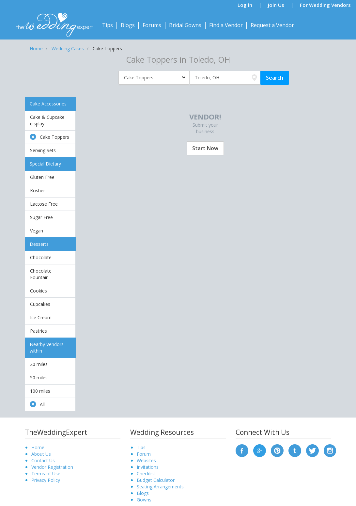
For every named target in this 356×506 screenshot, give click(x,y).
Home (37, 447)
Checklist (146, 473)
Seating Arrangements (160, 486)
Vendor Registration (52, 467)
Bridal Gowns (185, 25)
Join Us (276, 5)
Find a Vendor (226, 25)
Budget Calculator (156, 480)
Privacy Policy (45, 480)
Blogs (128, 25)
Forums (152, 25)
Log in (245, 5)
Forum (144, 454)
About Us (41, 454)
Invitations (148, 467)
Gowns (144, 500)
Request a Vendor (272, 25)
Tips (107, 25)
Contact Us (43, 460)
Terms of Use (45, 473)
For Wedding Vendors (325, 5)
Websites (146, 460)
